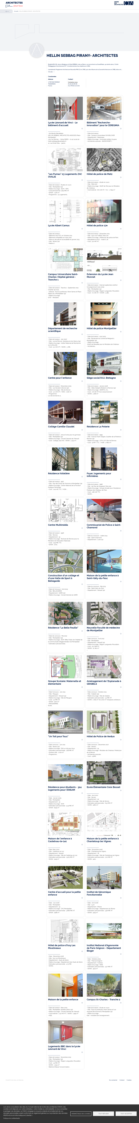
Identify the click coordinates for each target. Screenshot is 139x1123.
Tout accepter (126, 1113)
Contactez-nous (73, 82)
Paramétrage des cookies (80, 1113)
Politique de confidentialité (11, 1118)
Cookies (129, 1080)
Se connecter (113, 1080)
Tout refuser (103, 1113)
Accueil (16, 11)
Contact (122, 1080)
